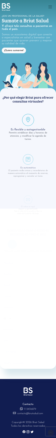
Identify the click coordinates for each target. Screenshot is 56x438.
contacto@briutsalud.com (28, 413)
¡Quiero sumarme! (13, 50)
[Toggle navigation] (50, 7)
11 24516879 (28, 409)
